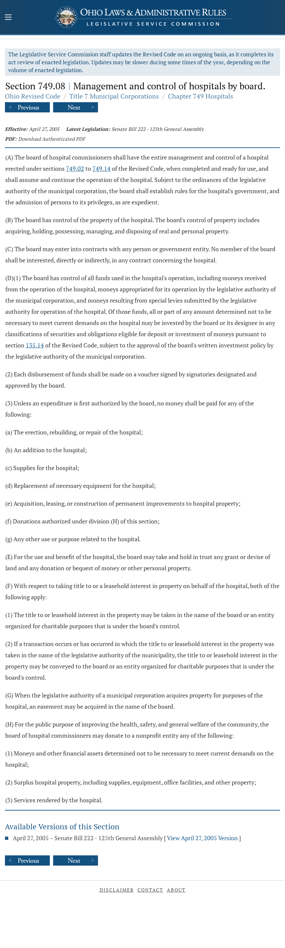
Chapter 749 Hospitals (200, 96)
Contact (150, 890)
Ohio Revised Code (32, 96)
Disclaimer (117, 890)
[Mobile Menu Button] (8, 18)
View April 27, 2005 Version (202, 838)
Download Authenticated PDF (51, 138)
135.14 (35, 345)
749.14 (101, 168)
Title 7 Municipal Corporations (114, 96)
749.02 (75, 168)
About (176, 890)
